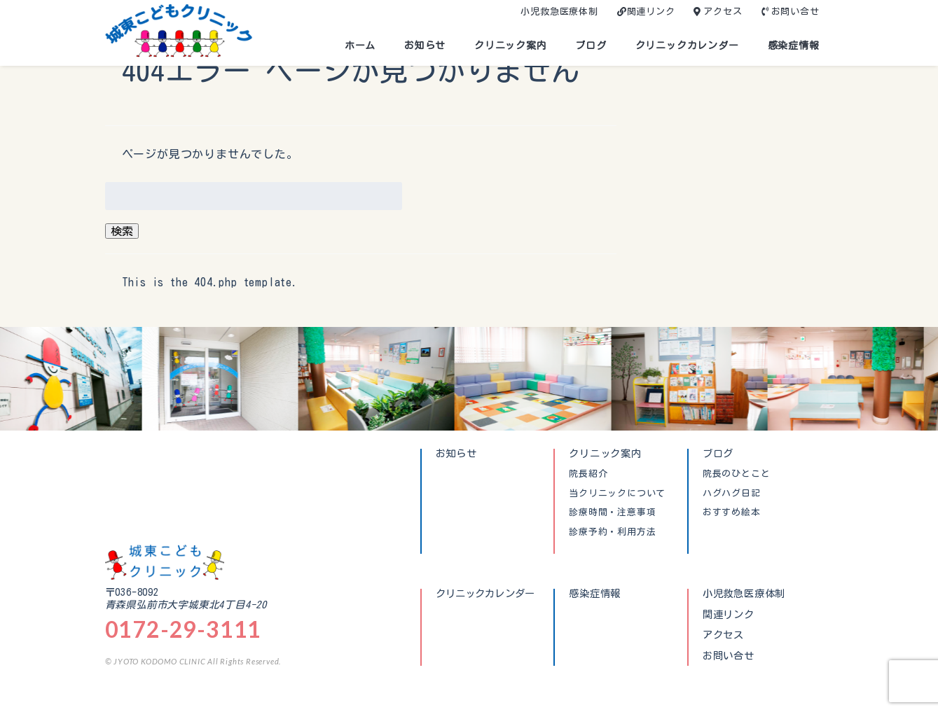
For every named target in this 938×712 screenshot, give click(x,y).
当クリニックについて (617, 493)
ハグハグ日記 (732, 493)
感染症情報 (794, 45)
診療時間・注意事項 (612, 512)
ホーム (360, 45)
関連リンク (651, 11)
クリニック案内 (510, 45)
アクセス (722, 11)
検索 (122, 231)
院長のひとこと (737, 474)
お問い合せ (795, 11)
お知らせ (425, 45)
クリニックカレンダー (687, 45)
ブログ (590, 45)
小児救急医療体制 (559, 11)
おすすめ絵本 (732, 512)
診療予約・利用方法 (612, 532)
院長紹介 (588, 474)
